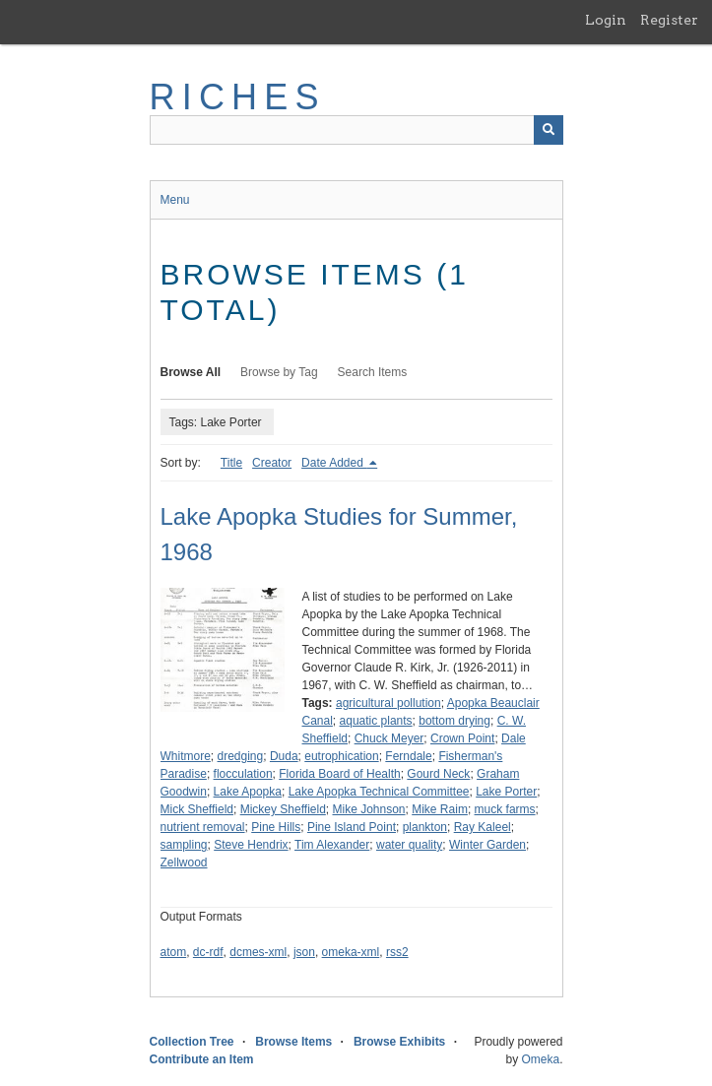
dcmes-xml (258, 952)
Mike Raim (440, 809)
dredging (241, 756)
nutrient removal (203, 827)
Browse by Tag (279, 372)
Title (231, 463)
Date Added (333, 463)
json (304, 952)
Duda (284, 756)
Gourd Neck (438, 774)
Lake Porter (506, 792)
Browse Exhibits (399, 1042)
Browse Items (293, 1042)
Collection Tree (192, 1042)
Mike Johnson (368, 809)
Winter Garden (487, 845)
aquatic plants (376, 721)
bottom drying (454, 721)
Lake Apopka (248, 792)
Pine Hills (275, 827)
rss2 (397, 952)
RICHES (238, 97)
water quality (409, 845)
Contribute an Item (202, 1059)
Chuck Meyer (389, 738)
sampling (184, 845)
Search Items (373, 372)
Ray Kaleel (482, 827)
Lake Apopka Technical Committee (379, 792)
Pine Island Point (351, 827)
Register (669, 20)
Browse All (191, 372)
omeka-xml (351, 952)
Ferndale (408, 756)
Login (605, 20)
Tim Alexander (331, 845)
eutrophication (341, 756)
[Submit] (548, 130)
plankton (425, 827)
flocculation (243, 774)
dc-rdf (208, 952)
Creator (271, 463)
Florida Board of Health (339, 774)
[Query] (356, 130)
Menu (175, 200)
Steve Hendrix (251, 845)
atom (174, 952)
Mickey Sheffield (283, 809)
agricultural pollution (388, 703)
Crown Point (462, 738)
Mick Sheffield (197, 809)
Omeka (540, 1059)
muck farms (505, 809)
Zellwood (184, 862)
